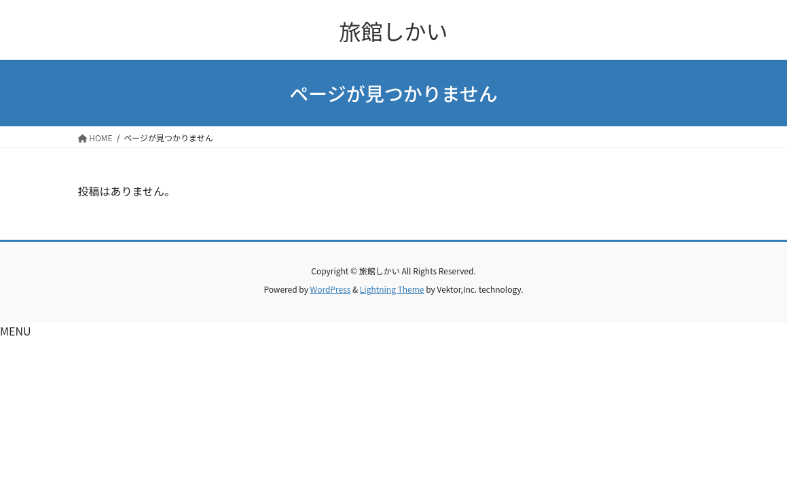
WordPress (330, 289)
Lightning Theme (392, 289)
